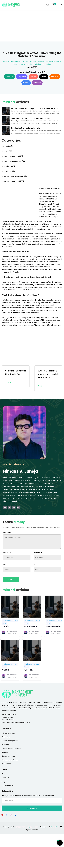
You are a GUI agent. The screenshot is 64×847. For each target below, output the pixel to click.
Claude (33, 77)
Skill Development (8, 733)
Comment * (7, 532)
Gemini (26, 82)
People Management (10, 741)
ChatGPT (9, 77)
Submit (11, 579)
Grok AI (43, 77)
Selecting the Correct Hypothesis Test (15, 376)
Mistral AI (54, 77)
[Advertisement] (32, 25)
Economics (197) (8, 146)
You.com (37, 82)
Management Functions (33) (14, 161)
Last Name (38, 552)
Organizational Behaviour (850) (15, 176)
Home (5, 61)
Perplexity (22, 77)
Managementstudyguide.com (26, 827)
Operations (14, 61)
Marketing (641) (8, 166)
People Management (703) (13, 181)
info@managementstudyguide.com (18, 722)
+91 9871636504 (10, 720)
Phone (36, 565)
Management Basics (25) (12, 156)
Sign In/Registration (9, 785)
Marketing (5, 744)
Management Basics (10, 760)
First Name (7, 552)
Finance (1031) (7, 151)
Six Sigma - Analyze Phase (31, 61)
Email (5, 565)
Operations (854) (9, 171)
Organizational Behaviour (11, 748)
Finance (5, 752)
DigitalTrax (55, 827)
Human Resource (8, 756)
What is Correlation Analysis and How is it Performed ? (48, 378)
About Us (5, 778)
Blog (3, 781)
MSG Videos (6, 764)
